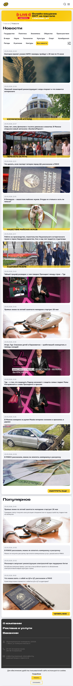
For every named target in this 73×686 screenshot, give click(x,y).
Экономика (35, 33)
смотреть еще (58, 491)
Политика (23, 33)
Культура (41, 38)
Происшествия (63, 33)
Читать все (60, 614)
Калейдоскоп (63, 38)
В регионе (18, 43)
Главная (6, 23)
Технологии (28, 38)
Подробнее (36, 674)
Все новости (42, 43)
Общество (48, 33)
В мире (7, 38)
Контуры (29, 43)
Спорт (51, 38)
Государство (9, 33)
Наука (16, 38)
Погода (7, 43)
